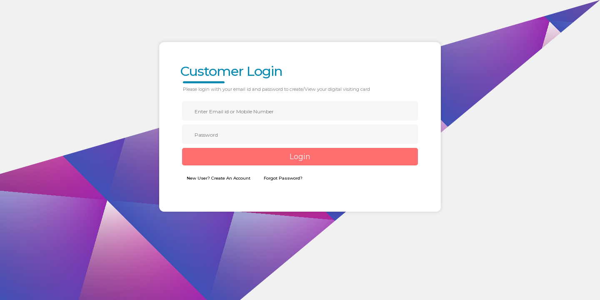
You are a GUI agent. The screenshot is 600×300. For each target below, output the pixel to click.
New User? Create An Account (218, 178)
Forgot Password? (283, 178)
